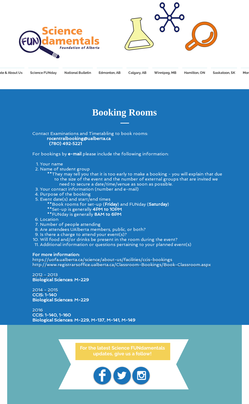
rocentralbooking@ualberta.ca (79, 138)
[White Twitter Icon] (122, 375)
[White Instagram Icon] (141, 375)
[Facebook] (102, 375)
